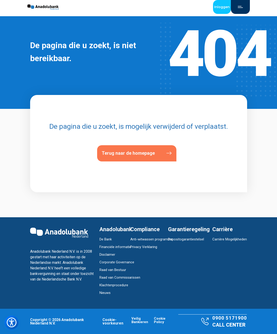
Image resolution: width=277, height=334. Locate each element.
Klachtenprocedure (113, 285)
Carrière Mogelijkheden (229, 239)
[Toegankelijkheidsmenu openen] (12, 322)
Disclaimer (107, 254)
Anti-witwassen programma (151, 239)
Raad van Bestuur (112, 270)
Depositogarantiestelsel (186, 239)
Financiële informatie (115, 247)
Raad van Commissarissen (119, 277)
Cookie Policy (160, 320)
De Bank (105, 239)
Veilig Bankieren (139, 320)
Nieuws (105, 293)
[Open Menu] (240, 7)
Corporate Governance (116, 262)
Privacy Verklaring (143, 247)
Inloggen (222, 7)
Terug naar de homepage (137, 153)
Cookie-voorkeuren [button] (112, 321)
